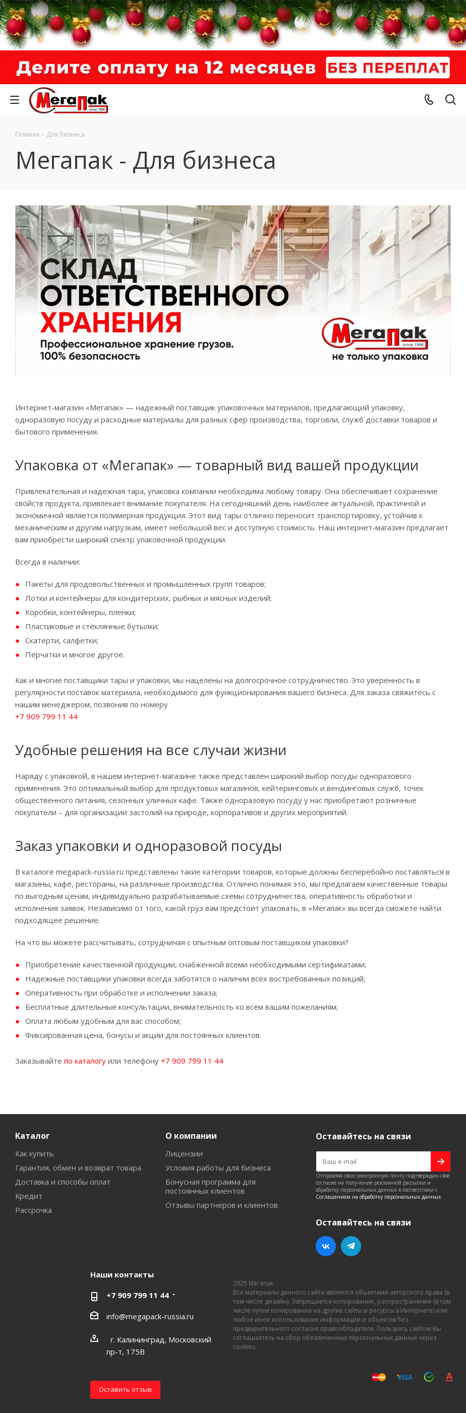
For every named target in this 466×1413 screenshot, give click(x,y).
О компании (191, 1135)
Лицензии (184, 1153)
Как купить (34, 1153)
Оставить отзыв (125, 1389)
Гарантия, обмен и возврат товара (78, 1167)
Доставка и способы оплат (62, 1182)
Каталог (32, 1135)
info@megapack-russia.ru (150, 1316)
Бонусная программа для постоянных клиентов (210, 1186)
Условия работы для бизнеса (218, 1167)
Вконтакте (326, 1246)
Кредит (28, 1196)
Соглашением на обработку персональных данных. (379, 1196)
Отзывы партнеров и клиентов (221, 1205)
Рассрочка (33, 1210)
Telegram (351, 1246)
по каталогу (85, 1061)
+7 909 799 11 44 (46, 716)
